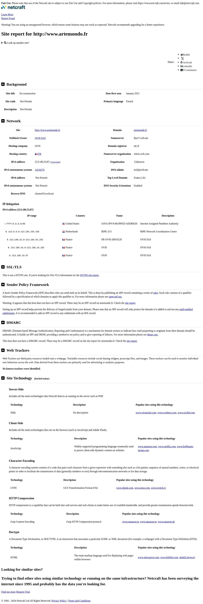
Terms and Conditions (79, 600)
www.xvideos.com (166, 412)
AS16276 (39, 169)
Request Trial (23, 592)
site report (130, 303)
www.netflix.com (167, 446)
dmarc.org (152, 334)
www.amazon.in (130, 521)
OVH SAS (40, 138)
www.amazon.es (148, 521)
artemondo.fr (140, 130)
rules (155, 292)
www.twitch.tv (158, 488)
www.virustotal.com (146, 412)
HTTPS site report (89, 275)
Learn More (7, 14)
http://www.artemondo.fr (47, 130)
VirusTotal (55, 162)
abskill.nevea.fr (187, 557)
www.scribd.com (186, 412)
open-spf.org (115, 296)
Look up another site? (16, 42)
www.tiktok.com (124, 488)
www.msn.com (142, 488)
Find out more (8, 592)
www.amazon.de (166, 521)
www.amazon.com (147, 446)
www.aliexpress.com (148, 557)
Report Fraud (8, 18)
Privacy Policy (59, 600)
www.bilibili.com (169, 557)
